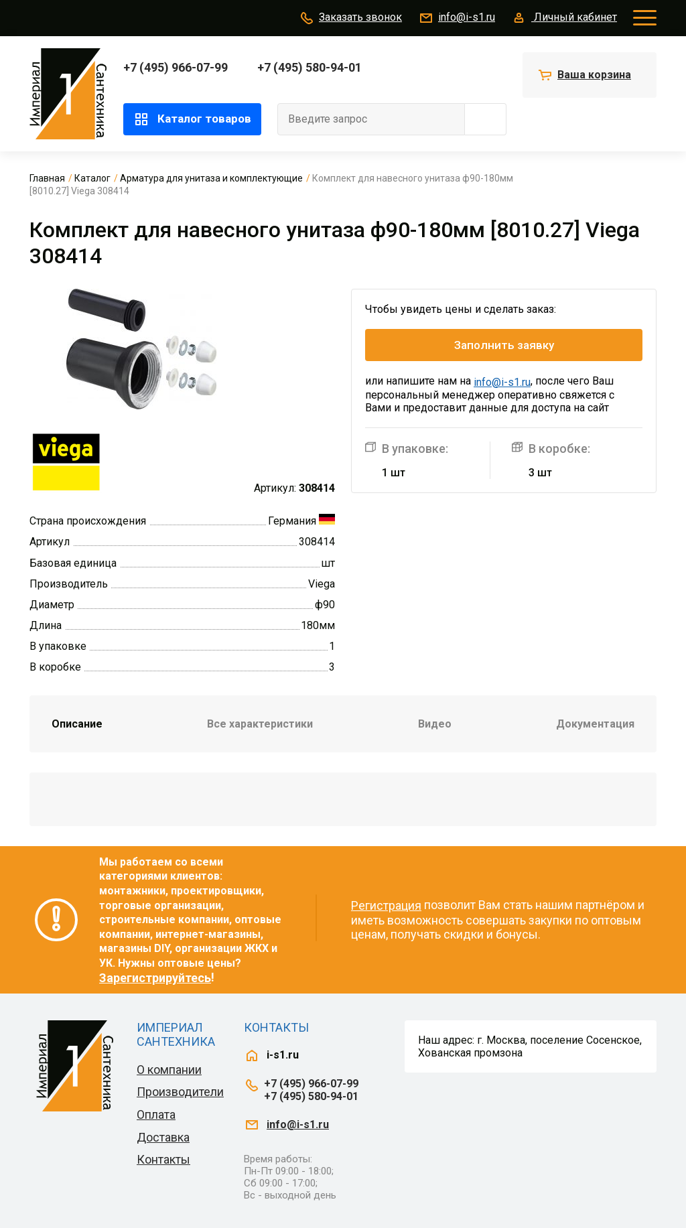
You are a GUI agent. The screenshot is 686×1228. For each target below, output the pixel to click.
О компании (169, 1070)
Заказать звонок (350, 18)
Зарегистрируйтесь (155, 978)
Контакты (163, 1159)
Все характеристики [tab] (260, 724)
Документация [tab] (595, 724)
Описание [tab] (77, 724)
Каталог (92, 178)
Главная (47, 178)
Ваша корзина (594, 74)
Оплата (156, 1114)
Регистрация (386, 905)
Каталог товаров (192, 119)
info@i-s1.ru (456, 18)
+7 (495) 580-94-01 (309, 67)
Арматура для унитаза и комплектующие (211, 178)
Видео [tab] (435, 724)
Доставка (163, 1137)
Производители (180, 1092)
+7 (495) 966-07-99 (175, 67)
